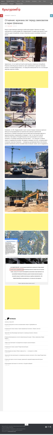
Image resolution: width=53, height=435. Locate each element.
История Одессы (10, 1)
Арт (21, 1)
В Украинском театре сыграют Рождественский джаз (16, 347)
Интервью (32, 1)
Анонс (17, 1)
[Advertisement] (26, 80)
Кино (37, 1)
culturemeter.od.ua (12, 432)
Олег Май (10, 27)
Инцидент (3, 4)
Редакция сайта (10, 4)
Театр (41, 1)
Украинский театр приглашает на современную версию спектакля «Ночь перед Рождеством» (25, 356)
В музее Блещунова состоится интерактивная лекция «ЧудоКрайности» (21, 325)
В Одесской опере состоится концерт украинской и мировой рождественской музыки (24, 360)
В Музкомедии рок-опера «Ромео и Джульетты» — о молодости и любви (21, 351)
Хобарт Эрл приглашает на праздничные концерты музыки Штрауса (20, 343)
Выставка (26, 1)
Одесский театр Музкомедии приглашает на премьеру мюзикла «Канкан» (21, 333)
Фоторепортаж (47, 1)
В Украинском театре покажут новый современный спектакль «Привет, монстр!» (23, 329)
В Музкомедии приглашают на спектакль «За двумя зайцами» (18, 364)
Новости (3, 1)
